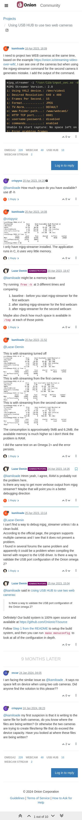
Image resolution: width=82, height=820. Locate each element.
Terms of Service (38, 798)
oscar (15, 672)
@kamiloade (11, 188)
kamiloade (18, 48)
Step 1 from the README (30, 628)
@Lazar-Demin (13, 347)
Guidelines (17, 798)
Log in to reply (64, 165)
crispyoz (17, 180)
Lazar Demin (19, 270)
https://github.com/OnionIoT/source (43, 622)
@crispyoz (10, 219)
